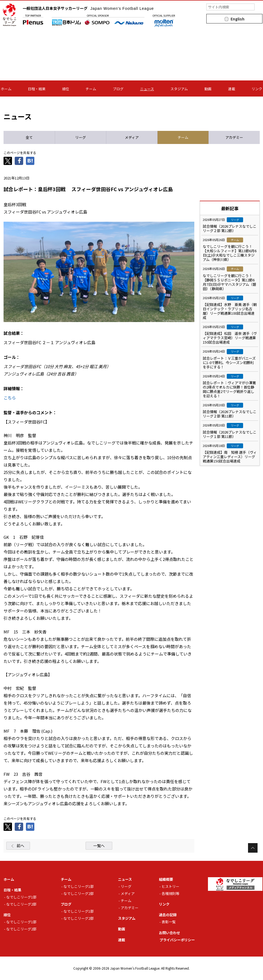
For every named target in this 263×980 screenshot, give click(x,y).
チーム (91, 88)
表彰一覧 (169, 921)
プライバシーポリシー (177, 939)
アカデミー (129, 907)
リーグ (126, 886)
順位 (65, 88)
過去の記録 (168, 914)
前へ (20, 845)
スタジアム (179, 88)
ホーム (6, 88)
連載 (231, 88)
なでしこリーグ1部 (21, 897)
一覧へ (99, 845)
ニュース (147, 88)
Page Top (253, 848)
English (237, 19)
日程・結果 (37, 88)
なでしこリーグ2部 (21, 904)
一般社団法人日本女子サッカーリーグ (88, 8)
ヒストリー (170, 886)
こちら (10, 398)
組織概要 (166, 879)
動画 (207, 88)
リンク (257, 88)
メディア (128, 893)
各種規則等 (170, 893)
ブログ (118, 88)
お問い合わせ (169, 932)
